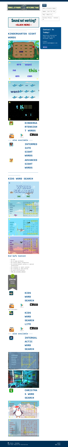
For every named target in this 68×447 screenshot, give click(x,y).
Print (11, 443)
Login (58, 443)
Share (45, 47)
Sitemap (17, 443)
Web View (57, 444)
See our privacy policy (18, 271)
